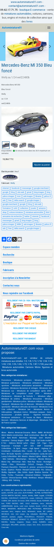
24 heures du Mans (32, 418)
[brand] (12, 28)
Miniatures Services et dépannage (24, 420)
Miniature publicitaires (10, 383)
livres (29, 21)
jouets (33, 208)
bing (48, 192)
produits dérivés (22, 415)
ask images (28, 196)
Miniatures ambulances (32, 383)
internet (6, 188)
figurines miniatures (41, 415)
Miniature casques (37, 412)
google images (33, 200)
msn (19, 196)
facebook (15, 188)
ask (4, 200)
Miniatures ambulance (10, 418)
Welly (13, 183)
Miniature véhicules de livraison (25, 407)
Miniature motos (21, 412)
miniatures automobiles (17, 13)
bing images (39, 192)
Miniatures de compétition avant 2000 (21, 393)
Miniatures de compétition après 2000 (34, 391)
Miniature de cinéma (10, 399)
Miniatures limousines (32, 399)
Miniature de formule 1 (24, 396)
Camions (29, 367)
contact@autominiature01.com (26, 5)
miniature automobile (34, 212)
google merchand (41, 188)
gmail (29, 192)
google (5, 192)
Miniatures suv (7, 391)
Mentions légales (27, 536)
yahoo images (8, 196)
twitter (27, 216)
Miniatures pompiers (23, 380)
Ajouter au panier (42, 165)
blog (13, 192)
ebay (4, 212)
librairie (38, 196)
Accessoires (6, 415)
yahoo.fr (47, 196)
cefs (15, 208)
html (47, 212)
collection (24, 208)
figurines (46, 367)
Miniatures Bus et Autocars (22, 404)
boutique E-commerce (32, 9)
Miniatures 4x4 (45, 388)
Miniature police (19, 401)
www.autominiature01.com (26, 1)
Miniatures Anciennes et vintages (24, 388)
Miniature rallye (44, 396)
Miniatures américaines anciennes (26, 386)
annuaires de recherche (12, 216)
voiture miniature (16, 212)
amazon (42, 208)
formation (7, 208)
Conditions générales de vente (27, 540)
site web (20, 192)
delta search (19, 200)
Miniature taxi (24, 409)
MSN (19, 224)
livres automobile (9, 370)
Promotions (6, 380)
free (10, 200)
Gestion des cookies (27, 544)
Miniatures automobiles (13, 367)
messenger (26, 188)
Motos (38, 367)
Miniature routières (43, 380)
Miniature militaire (35, 401)
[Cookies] (6, 541)
